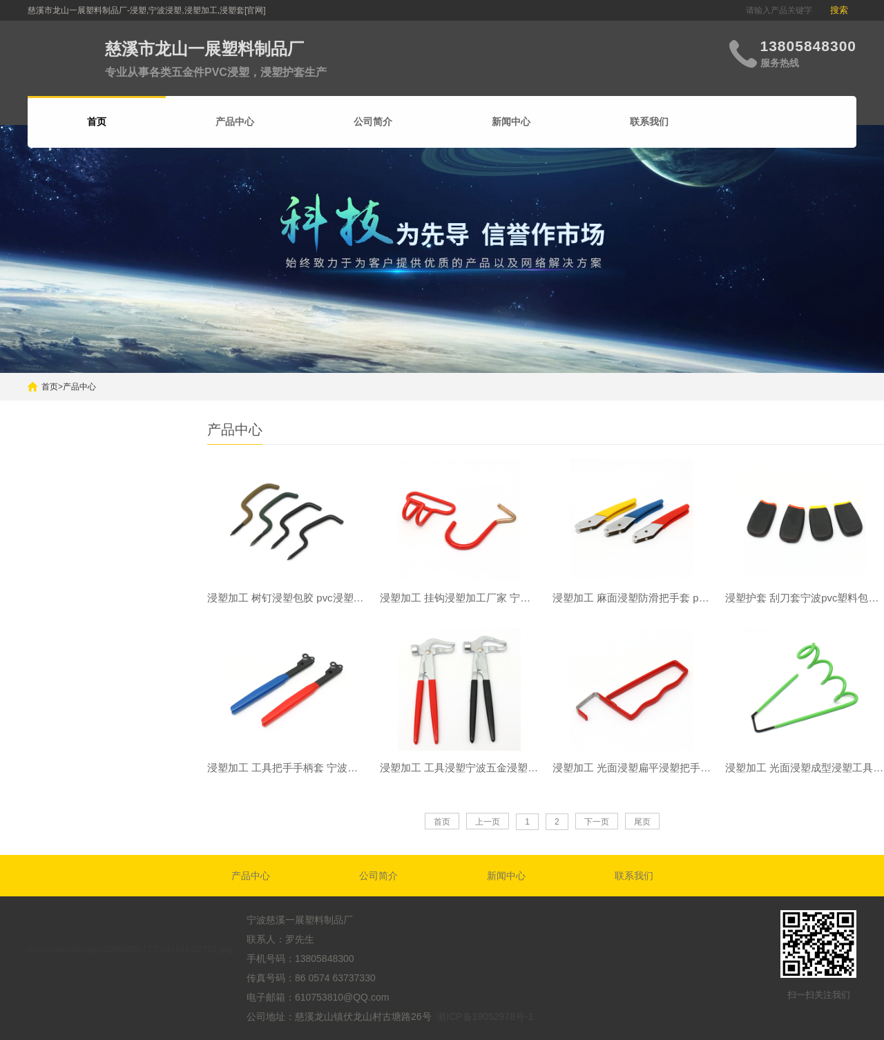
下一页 (596, 822)
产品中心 (234, 121)
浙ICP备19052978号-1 (484, 1016)
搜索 (839, 10)
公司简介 (373, 121)
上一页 (487, 822)
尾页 (642, 822)
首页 (49, 387)
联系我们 (649, 121)
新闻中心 (511, 121)
